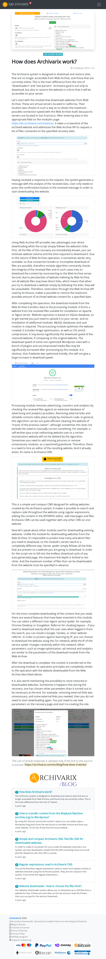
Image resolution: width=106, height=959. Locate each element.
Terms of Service (19, 930)
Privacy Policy (18, 933)
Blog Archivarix (19, 924)
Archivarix (14, 918)
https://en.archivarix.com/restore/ (33, 123)
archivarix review (53, 54)
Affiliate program (20, 936)
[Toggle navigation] (99, 4)
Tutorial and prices (20, 927)
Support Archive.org (21, 939)
